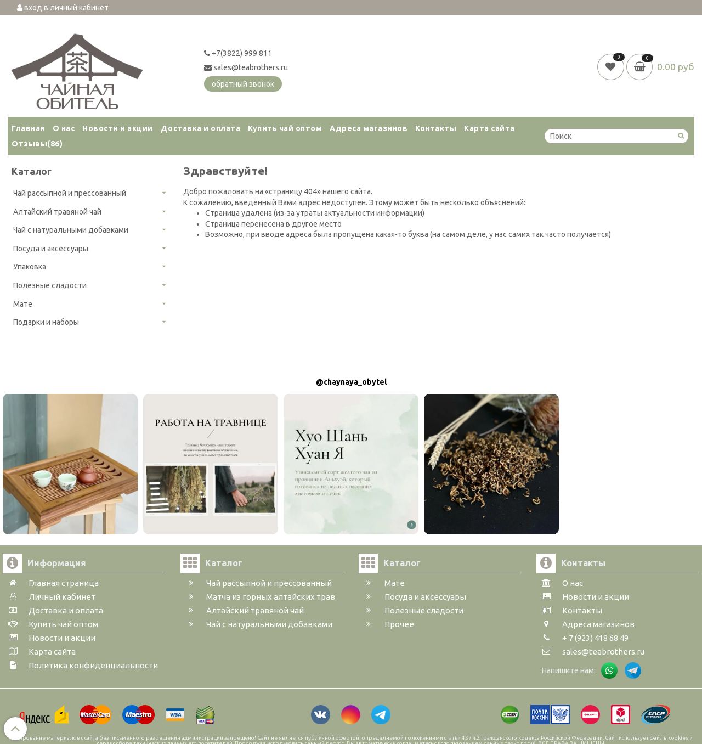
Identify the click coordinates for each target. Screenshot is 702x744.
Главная (28, 128)
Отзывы (37, 143)
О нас (64, 128)
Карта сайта (489, 128)
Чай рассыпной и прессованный (69, 193)
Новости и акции (117, 128)
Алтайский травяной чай (57, 211)
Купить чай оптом (285, 128)
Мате (22, 304)
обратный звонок (243, 84)
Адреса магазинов (368, 128)
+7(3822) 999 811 (238, 53)
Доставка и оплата (201, 128)
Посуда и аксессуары (50, 248)
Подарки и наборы (46, 322)
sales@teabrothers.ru (246, 67)
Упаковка (29, 266)
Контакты (435, 128)
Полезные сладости (50, 285)
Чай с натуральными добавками (70, 230)
